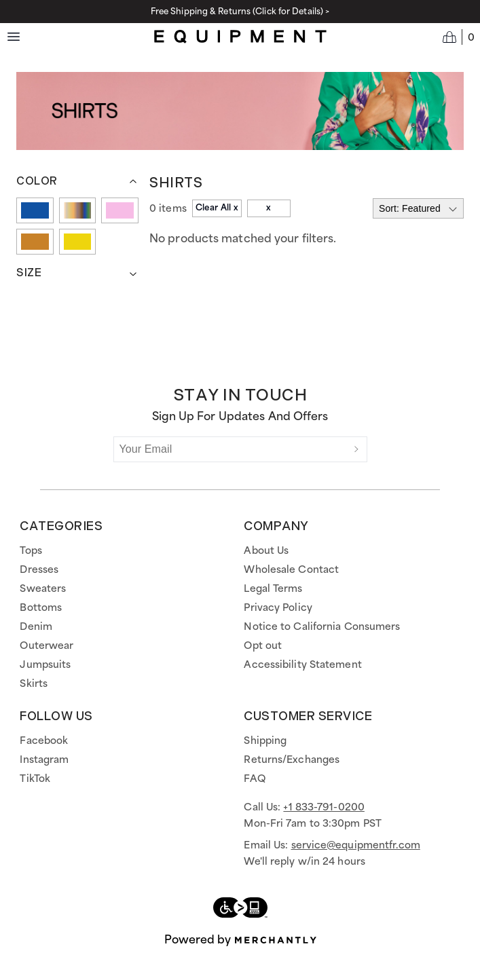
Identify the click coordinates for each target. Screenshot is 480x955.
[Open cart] (459, 36)
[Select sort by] (418, 208)
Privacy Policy (278, 608)
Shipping (265, 741)
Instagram (44, 760)
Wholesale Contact (291, 570)
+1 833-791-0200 (324, 807)
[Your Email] (230, 449)
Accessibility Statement (302, 665)
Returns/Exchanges (291, 760)
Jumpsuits (45, 665)
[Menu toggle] (13, 37)
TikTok (35, 779)
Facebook (44, 741)
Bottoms (41, 608)
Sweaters (43, 589)
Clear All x (217, 208)
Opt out (263, 646)
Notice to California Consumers (322, 627)
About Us (266, 551)
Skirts (34, 684)
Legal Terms (273, 589)
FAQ (254, 779)
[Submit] (356, 449)
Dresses (39, 570)
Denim (36, 627)
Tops (30, 551)
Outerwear (46, 646)
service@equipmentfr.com (355, 845)
